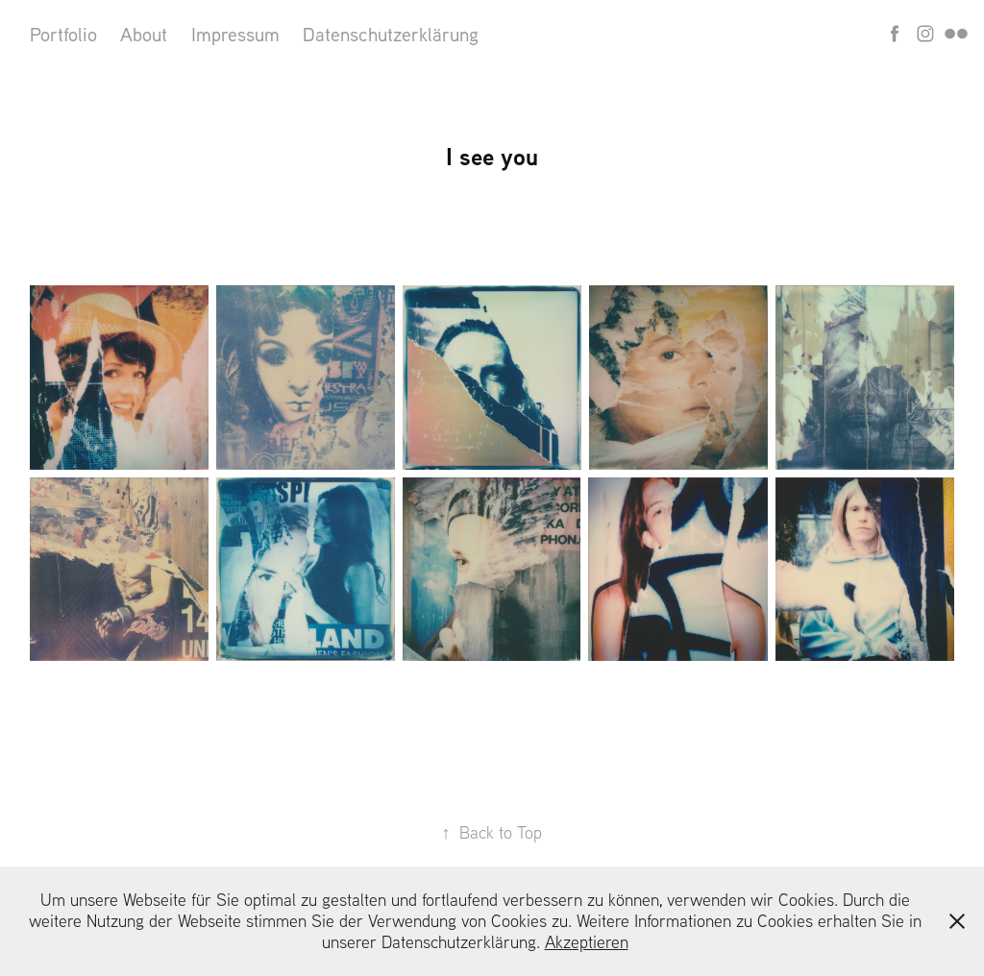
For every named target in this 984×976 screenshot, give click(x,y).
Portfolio (63, 33)
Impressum (235, 33)
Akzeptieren (586, 942)
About (143, 33)
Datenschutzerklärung (391, 33)
